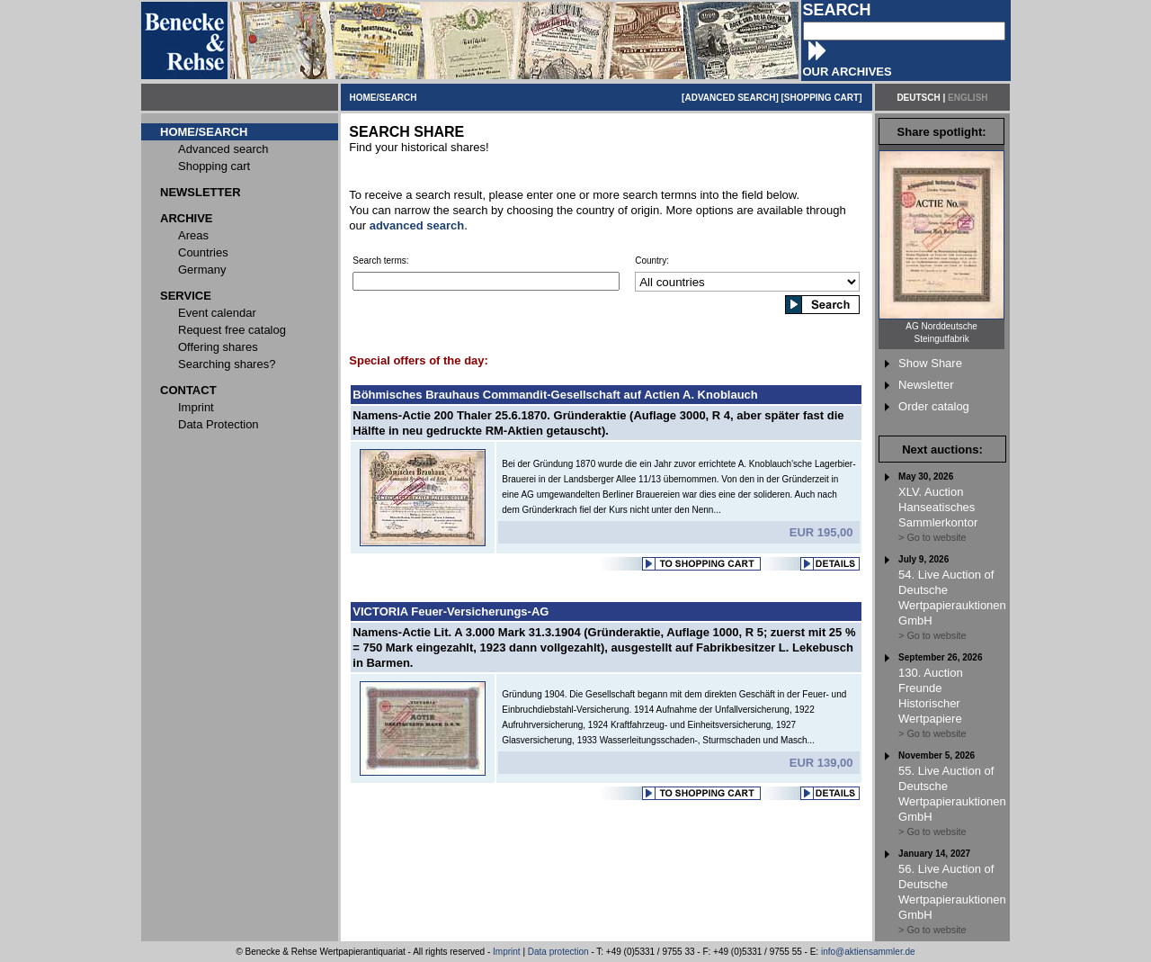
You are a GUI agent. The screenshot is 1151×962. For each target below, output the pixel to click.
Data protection (558, 952)
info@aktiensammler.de (868, 952)
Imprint (507, 952)
